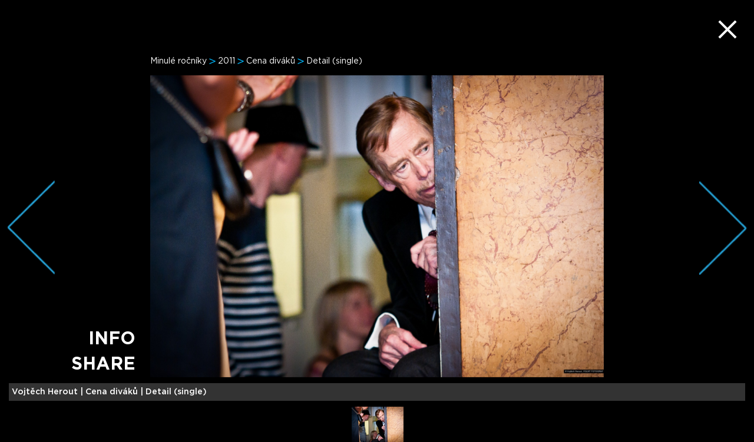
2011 (226, 61)
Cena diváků (270, 61)
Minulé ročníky (178, 61)
